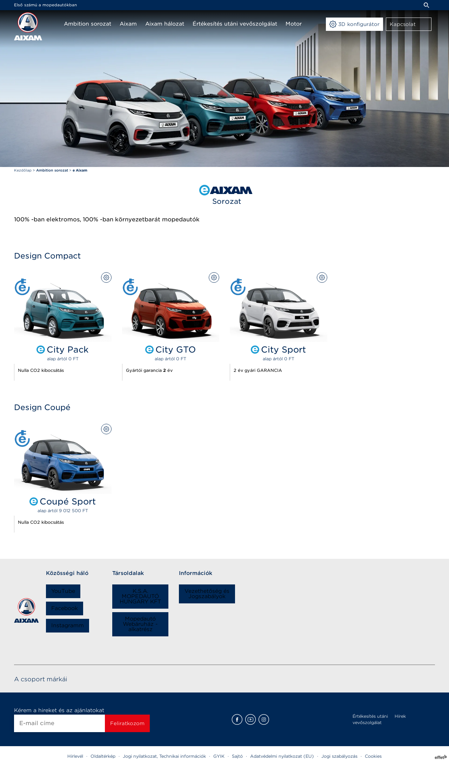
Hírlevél (75, 756)
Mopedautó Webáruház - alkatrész (140, 624)
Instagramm (67, 625)
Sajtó (237, 756)
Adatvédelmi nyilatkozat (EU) (282, 756)
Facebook (64, 608)
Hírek (400, 716)
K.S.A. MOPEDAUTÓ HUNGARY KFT (140, 596)
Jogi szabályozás (339, 756)
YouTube (63, 591)
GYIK (218, 756)
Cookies (373, 756)
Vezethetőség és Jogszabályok (207, 594)
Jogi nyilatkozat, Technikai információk (164, 756)
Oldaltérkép (103, 756)
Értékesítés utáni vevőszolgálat (370, 719)
